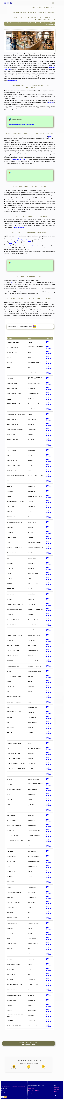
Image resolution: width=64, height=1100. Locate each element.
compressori (28, 246)
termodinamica (12, 80)
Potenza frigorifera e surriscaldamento (18, 268)
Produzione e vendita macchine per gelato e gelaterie (21, 124)
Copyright (3, 1092)
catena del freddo (18, 227)
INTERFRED (49, 3)
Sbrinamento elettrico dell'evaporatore (18, 178)
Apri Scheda (48, 342)
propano (18, 242)
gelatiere (51, 102)
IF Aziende (39, 7)
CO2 (29, 242)
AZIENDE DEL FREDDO (49, 7)
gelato (50, 136)
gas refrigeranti (22, 240)
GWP (10, 244)
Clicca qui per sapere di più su (28, 1043)
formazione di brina (18, 159)
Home (33, 7)
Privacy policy (4, 1088)
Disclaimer (3, 1090)
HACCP (12, 282)
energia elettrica (20, 238)
